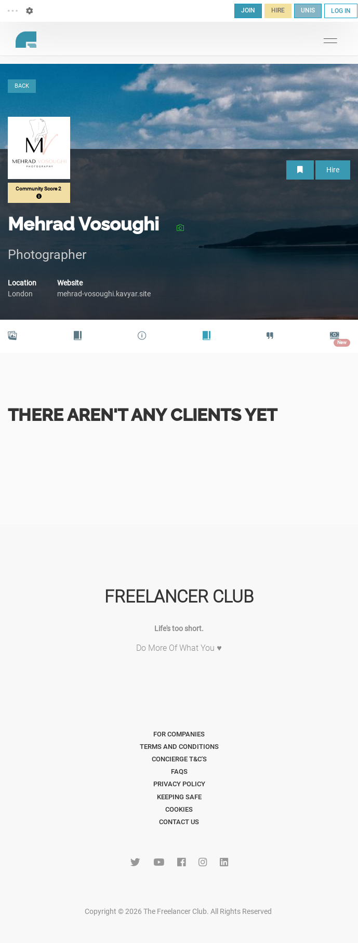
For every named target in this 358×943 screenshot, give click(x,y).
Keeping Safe (179, 797)
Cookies (179, 809)
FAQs (179, 771)
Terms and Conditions (179, 746)
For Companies (179, 734)
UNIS (308, 10)
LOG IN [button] (341, 11)
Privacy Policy (179, 784)
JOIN (248, 10)
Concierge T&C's (179, 759)
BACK (22, 86)
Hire (332, 170)
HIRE (278, 10)
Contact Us (179, 822)
